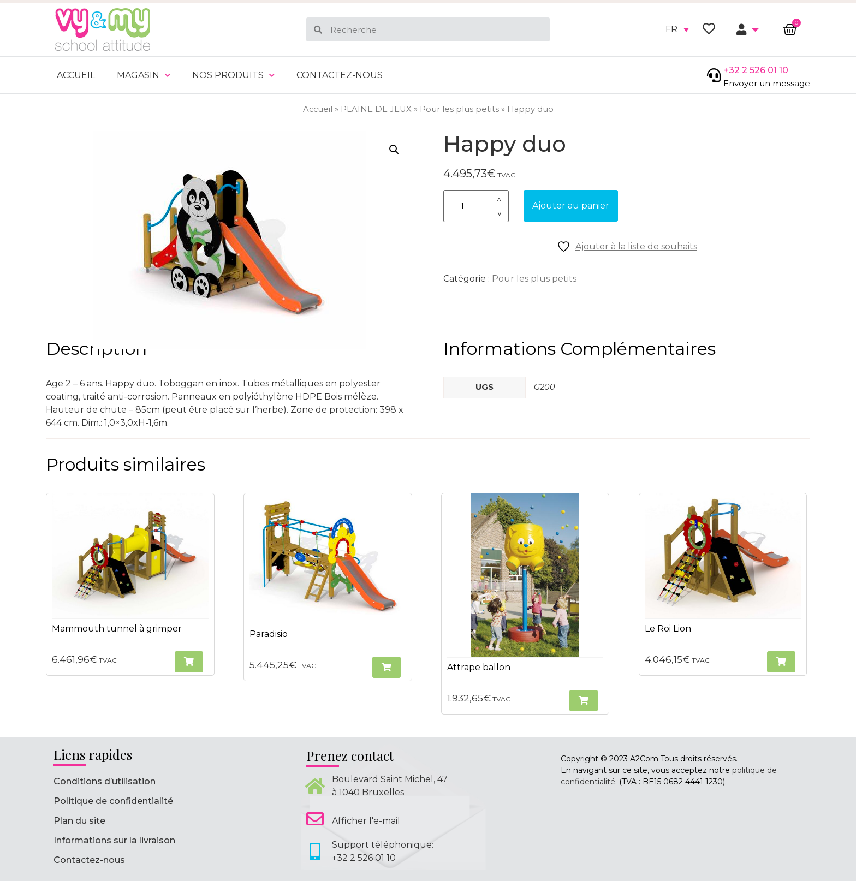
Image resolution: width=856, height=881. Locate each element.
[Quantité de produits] (476, 206)
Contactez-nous (339, 75)
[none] (677, 29)
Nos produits (233, 75)
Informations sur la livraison (114, 840)
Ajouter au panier (570, 205)
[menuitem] (677, 29)
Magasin (143, 75)
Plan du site (79, 820)
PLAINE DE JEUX (376, 109)
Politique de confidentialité (113, 801)
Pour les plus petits (459, 109)
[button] (394, 149)
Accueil (76, 75)
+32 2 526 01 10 (755, 70)
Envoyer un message (766, 83)
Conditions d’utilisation (105, 781)
